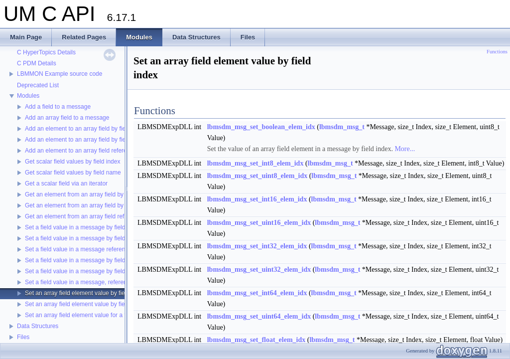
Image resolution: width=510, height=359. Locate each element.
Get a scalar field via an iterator (66, 183)
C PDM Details (36, 63)
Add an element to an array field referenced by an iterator (100, 150)
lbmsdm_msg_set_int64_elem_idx (257, 293)
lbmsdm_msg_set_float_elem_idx (256, 340)
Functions (497, 51)
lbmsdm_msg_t (342, 127)
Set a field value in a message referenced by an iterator (98, 249)
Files (23, 337)
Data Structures (37, 326)
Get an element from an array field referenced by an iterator (103, 216)
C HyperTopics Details (46, 52)
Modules (28, 95)
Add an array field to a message (67, 117)
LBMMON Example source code (59, 73)
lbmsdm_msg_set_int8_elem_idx (255, 163)
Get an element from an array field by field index (88, 194)
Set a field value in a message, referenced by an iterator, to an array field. (122, 282)
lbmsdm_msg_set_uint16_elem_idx (259, 222)
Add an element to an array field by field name (86, 139)
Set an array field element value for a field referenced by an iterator (113, 315)
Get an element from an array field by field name (89, 205)
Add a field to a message (58, 106)
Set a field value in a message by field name (83, 238)
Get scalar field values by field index (72, 161)
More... (404, 149)
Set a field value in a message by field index (83, 227)
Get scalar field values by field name (73, 172)
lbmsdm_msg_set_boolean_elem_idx (261, 127)
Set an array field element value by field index (85, 293)
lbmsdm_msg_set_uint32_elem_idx (259, 269)
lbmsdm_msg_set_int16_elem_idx (257, 199)
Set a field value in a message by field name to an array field (105, 271)
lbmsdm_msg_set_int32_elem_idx (257, 246)
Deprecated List (38, 85)
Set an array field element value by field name (85, 304)
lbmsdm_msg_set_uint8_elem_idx (257, 176)
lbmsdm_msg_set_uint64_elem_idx (259, 316)
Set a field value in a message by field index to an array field (104, 260)
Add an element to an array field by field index (85, 128)
